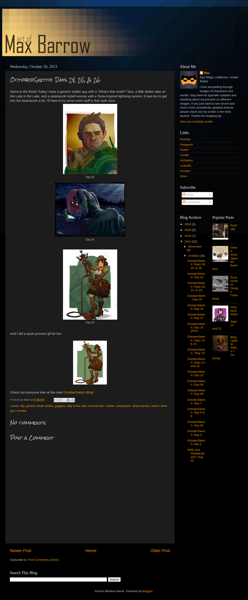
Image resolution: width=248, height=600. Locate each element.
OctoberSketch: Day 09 (196, 382)
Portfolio (185, 139)
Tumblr (184, 155)
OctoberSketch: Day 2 (196, 442)
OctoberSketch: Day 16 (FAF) (196, 327)
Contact (185, 171)
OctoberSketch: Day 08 (196, 392)
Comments (191, 202)
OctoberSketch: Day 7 (196, 401)
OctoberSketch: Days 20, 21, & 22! (196, 286)
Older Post (160, 550)
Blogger (147, 591)
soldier (110, 406)
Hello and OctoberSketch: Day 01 (196, 455)
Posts (188, 194)
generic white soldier (39, 406)
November (195, 246)
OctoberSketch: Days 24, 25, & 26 (196, 264)
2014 (188, 235)
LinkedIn (185, 165)
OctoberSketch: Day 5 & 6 (196, 412)
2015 (188, 229)
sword (155, 406)
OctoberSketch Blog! (79, 392)
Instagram (186, 144)
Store (183, 176)
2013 (188, 241)
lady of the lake (77, 406)
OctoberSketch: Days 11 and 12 (196, 362)
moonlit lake (96, 406)
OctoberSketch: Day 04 (196, 423)
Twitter (184, 149)
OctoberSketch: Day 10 (196, 373)
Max (207, 73)
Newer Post (20, 550)
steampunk (123, 406)
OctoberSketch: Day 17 (196, 316)
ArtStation (186, 160)
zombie (21, 410)
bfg (22, 406)
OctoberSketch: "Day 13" (196, 351)
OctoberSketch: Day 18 (196, 307)
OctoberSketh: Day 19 (196, 297)
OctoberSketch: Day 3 (196, 432)
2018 (188, 224)
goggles (60, 406)
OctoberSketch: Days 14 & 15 (196, 340)
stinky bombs (140, 406)
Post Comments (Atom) (43, 559)
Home (90, 550)
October (193, 255)
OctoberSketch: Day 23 (196, 275)
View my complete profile (196, 121)
